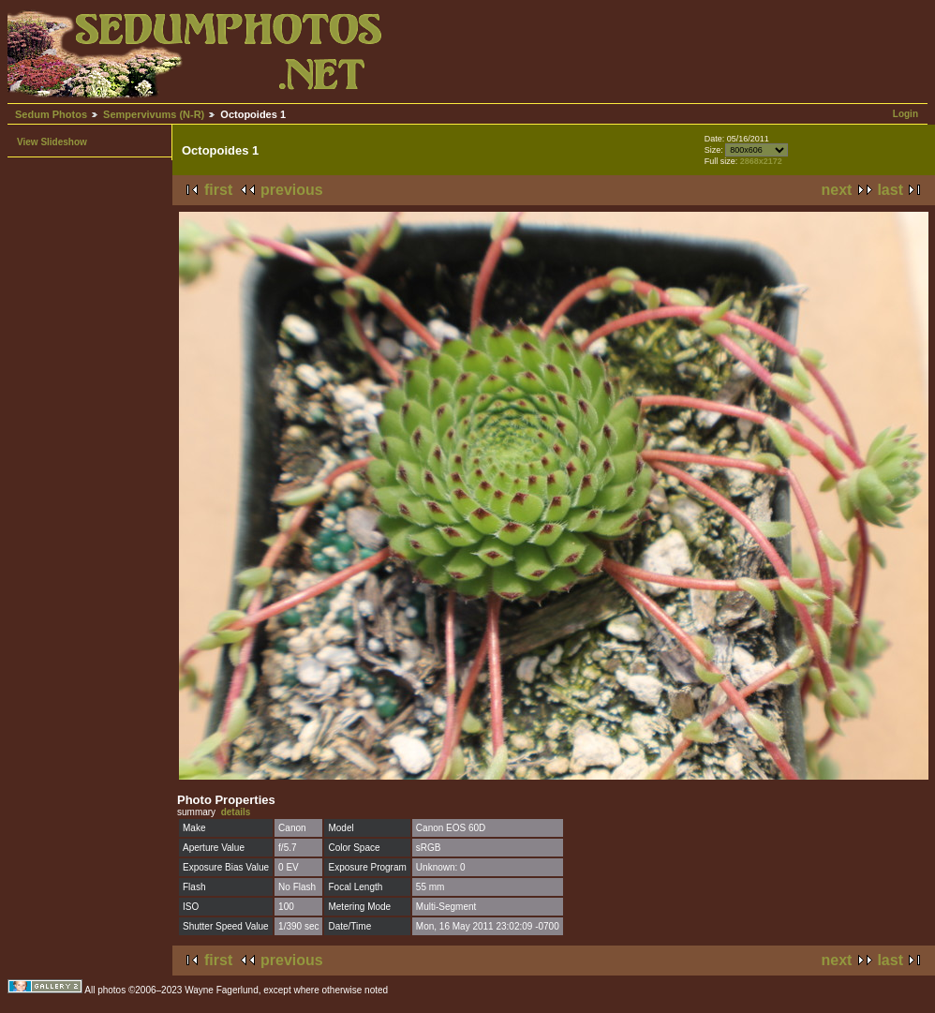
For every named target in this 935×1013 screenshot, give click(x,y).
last (890, 190)
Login (905, 114)
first (218, 190)
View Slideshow (52, 142)
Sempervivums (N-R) (153, 114)
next (837, 190)
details (236, 812)
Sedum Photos (51, 114)
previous (291, 190)
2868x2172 (761, 161)
